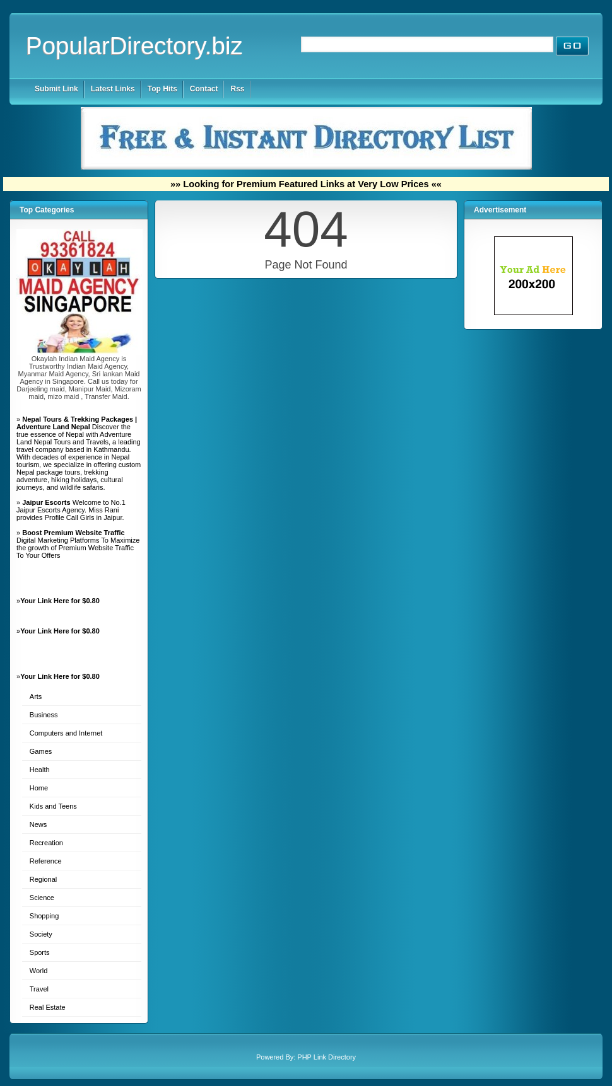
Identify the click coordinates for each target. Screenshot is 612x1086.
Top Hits (162, 88)
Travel (39, 989)
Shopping (44, 916)
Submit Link (56, 88)
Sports (40, 952)
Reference (46, 861)
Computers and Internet (66, 733)
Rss (237, 88)
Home (39, 788)
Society (41, 934)
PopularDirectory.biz (134, 45)
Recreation (46, 842)
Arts (36, 696)
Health (40, 769)
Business (44, 715)
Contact (204, 88)
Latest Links (113, 88)
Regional (43, 879)
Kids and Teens (53, 806)
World (39, 970)
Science (42, 897)
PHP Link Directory (326, 1057)
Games (41, 751)
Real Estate (48, 1007)
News (38, 824)
